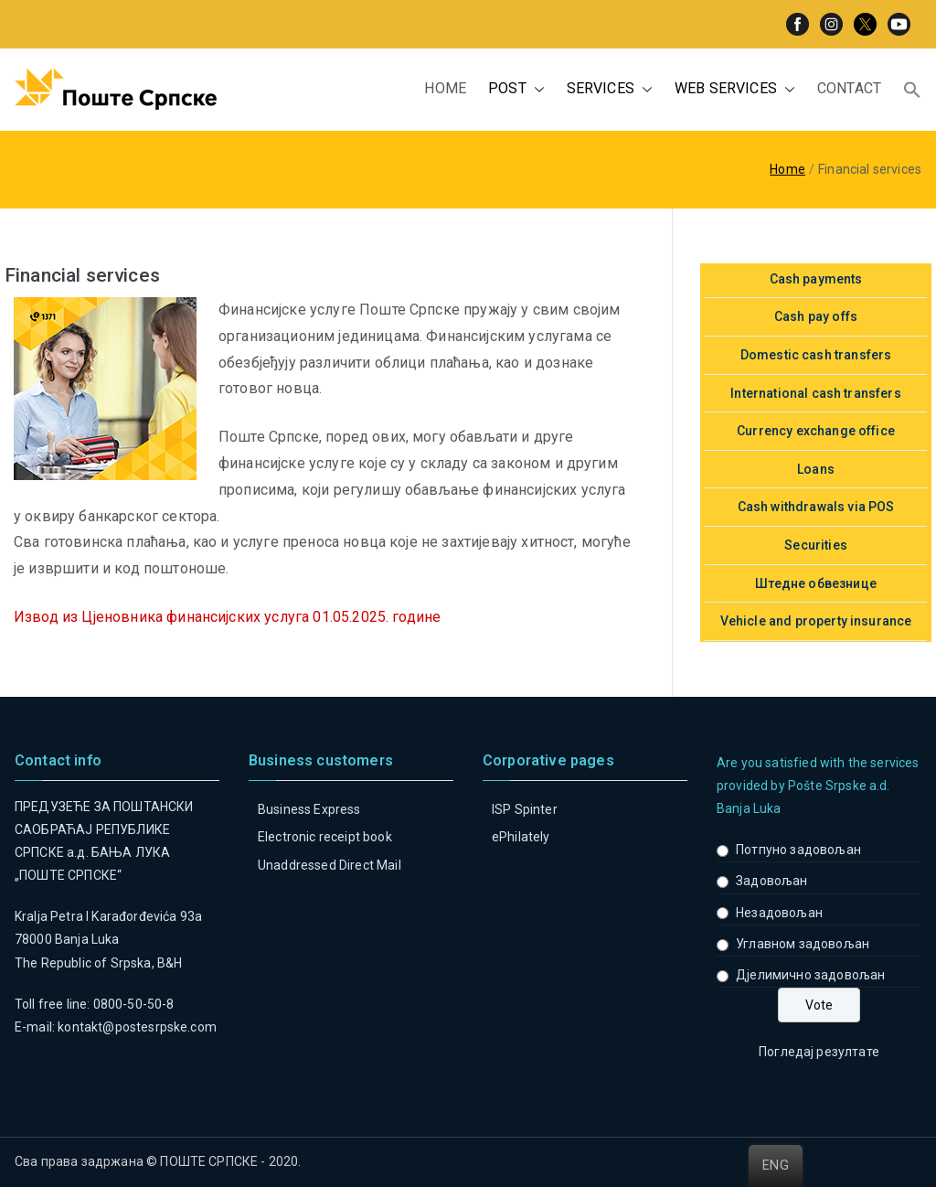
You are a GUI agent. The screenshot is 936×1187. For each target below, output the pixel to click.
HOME (445, 88)
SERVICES (610, 89)
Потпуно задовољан (798, 849)
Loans (816, 469)
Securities (815, 545)
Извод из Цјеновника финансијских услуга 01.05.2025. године (227, 617)
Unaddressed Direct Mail (329, 865)
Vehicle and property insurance (816, 621)
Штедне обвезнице (816, 583)
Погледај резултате (819, 1051)
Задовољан (771, 880)
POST (516, 89)
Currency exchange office (816, 430)
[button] (535, 89)
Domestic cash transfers (816, 355)
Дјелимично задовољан (810, 975)
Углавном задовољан (802, 943)
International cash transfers (815, 393)
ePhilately (521, 836)
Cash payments (816, 279)
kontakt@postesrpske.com (137, 1027)
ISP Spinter (525, 809)
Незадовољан (779, 912)
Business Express (309, 809)
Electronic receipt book (325, 836)
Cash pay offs (815, 316)
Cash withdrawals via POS (816, 506)
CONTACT (849, 88)
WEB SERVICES (735, 89)
